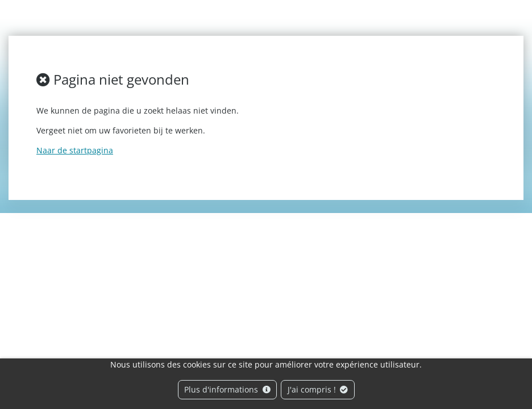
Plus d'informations (227, 389)
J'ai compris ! (318, 389)
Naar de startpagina (74, 150)
